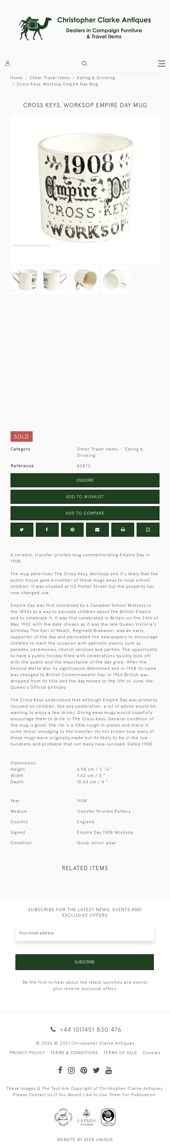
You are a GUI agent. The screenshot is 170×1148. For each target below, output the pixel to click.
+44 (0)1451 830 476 (84, 1029)
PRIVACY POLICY (27, 1052)
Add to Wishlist (85, 496)
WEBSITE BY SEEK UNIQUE (85, 1139)
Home (16, 77)
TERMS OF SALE (120, 1052)
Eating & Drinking (96, 77)
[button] (84, 64)
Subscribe (84, 962)
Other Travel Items (50, 77)
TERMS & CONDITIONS (74, 1052)
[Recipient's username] (85, 933)
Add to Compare (85, 513)
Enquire (85, 480)
